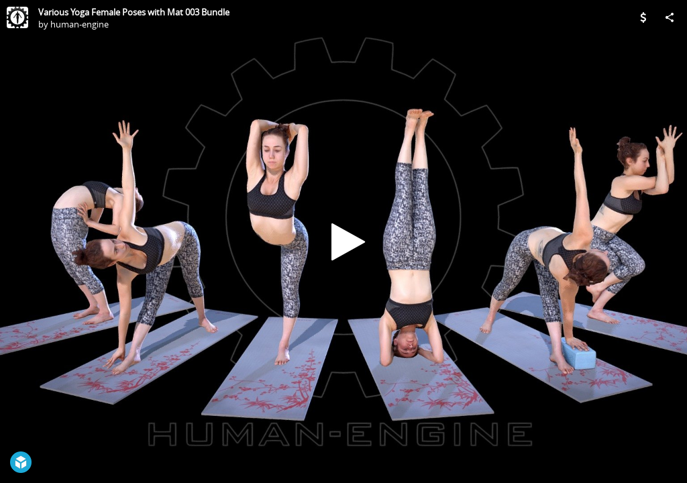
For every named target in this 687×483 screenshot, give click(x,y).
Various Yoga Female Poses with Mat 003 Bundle (133, 12)
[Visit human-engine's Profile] (17, 17)
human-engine (79, 24)
